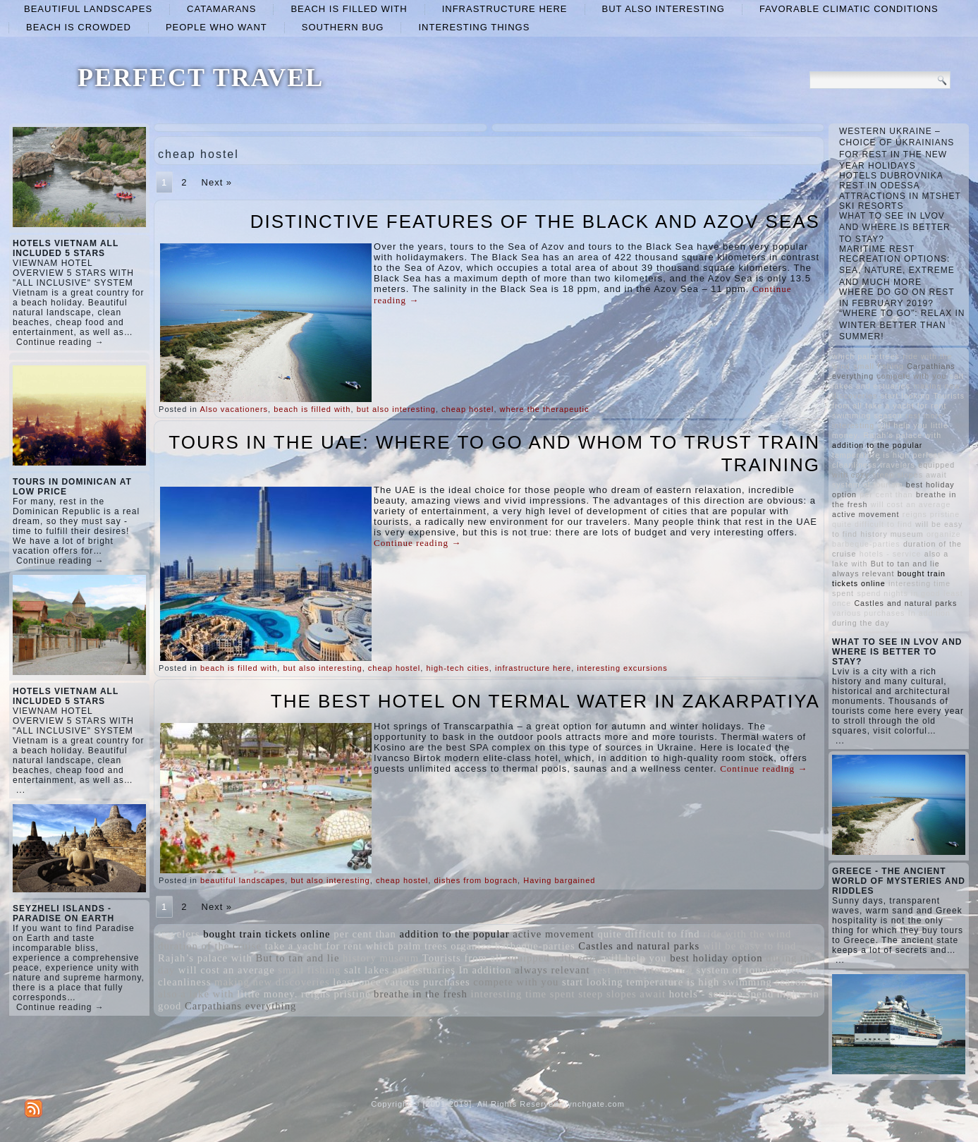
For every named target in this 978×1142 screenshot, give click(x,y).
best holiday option (716, 958)
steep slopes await (622, 994)
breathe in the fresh (420, 994)
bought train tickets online (266, 934)
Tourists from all (462, 958)
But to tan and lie (297, 958)
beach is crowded (78, 27)
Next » (217, 182)
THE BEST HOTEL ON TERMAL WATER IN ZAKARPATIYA (545, 701)
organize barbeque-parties (513, 946)
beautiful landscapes (88, 9)
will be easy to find (749, 946)
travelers (179, 934)
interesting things (474, 27)
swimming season (765, 982)
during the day (861, 623)
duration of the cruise (210, 946)
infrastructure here (505, 9)
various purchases (427, 982)
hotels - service (706, 994)
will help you (634, 958)
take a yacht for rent (313, 946)
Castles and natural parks (638, 946)
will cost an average (226, 970)
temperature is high (672, 982)
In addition (485, 970)
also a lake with (196, 994)
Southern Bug (343, 27)
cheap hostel (467, 409)
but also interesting (663, 9)
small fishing (309, 970)
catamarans (221, 9)
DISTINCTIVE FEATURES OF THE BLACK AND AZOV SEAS (535, 221)
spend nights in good (898, 593)
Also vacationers (234, 409)
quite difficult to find (648, 934)
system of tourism (739, 970)
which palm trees (406, 946)
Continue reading (417, 542)
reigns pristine (335, 994)
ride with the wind (747, 934)
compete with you (515, 982)
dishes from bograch (476, 880)
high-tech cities (457, 668)
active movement (553, 934)
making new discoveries (272, 982)
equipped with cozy (553, 958)
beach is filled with (349, 9)
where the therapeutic (544, 409)
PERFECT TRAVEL (201, 77)
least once (357, 982)
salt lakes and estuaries (400, 970)
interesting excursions (622, 668)
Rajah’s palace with (205, 958)
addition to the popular (455, 934)
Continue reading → (60, 342)
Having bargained (559, 880)
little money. (267, 994)
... (20, 790)
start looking (592, 982)
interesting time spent (522, 994)
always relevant (552, 970)
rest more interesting (642, 970)
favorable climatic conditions (849, 9)
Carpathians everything (240, 1006)
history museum (381, 958)
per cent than (365, 934)
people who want (216, 27)
